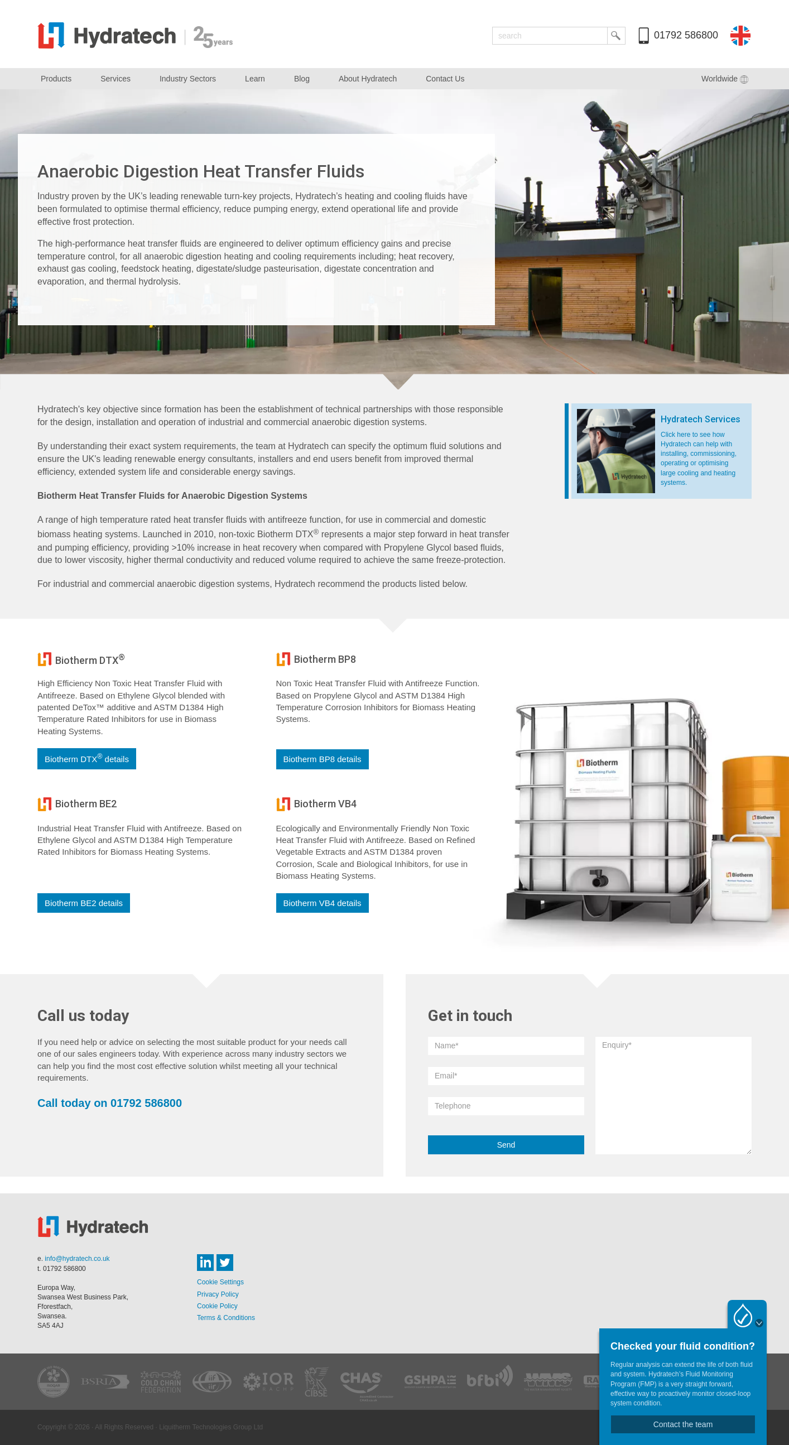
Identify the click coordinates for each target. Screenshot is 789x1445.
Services (115, 78)
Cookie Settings (220, 1282)
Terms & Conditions (226, 1318)
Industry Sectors (188, 78)
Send (506, 1144)
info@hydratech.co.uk (77, 1259)
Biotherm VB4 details (322, 903)
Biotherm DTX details (87, 758)
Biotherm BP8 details (322, 759)
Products (56, 78)
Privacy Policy (218, 1294)
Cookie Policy (217, 1306)
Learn (255, 78)
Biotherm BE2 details (84, 903)
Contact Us (445, 78)
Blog (302, 78)
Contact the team (683, 1424)
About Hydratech (368, 78)
